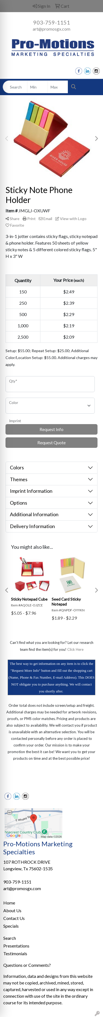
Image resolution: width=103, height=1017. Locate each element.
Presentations (16, 945)
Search (9, 938)
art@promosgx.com (51, 28)
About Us (12, 910)
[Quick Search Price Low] (37, 87)
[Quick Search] (15, 87)
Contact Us (14, 918)
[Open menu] (92, 86)
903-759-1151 (51, 22)
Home (9, 902)
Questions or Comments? (27, 965)
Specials (11, 925)
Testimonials (15, 953)
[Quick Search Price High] (58, 87)
